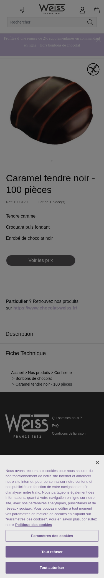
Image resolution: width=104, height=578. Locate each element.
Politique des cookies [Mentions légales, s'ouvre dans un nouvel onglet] (33, 525)
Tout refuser (51, 552)
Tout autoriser (52, 568)
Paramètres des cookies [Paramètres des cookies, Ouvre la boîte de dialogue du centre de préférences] (52, 536)
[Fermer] (97, 462)
